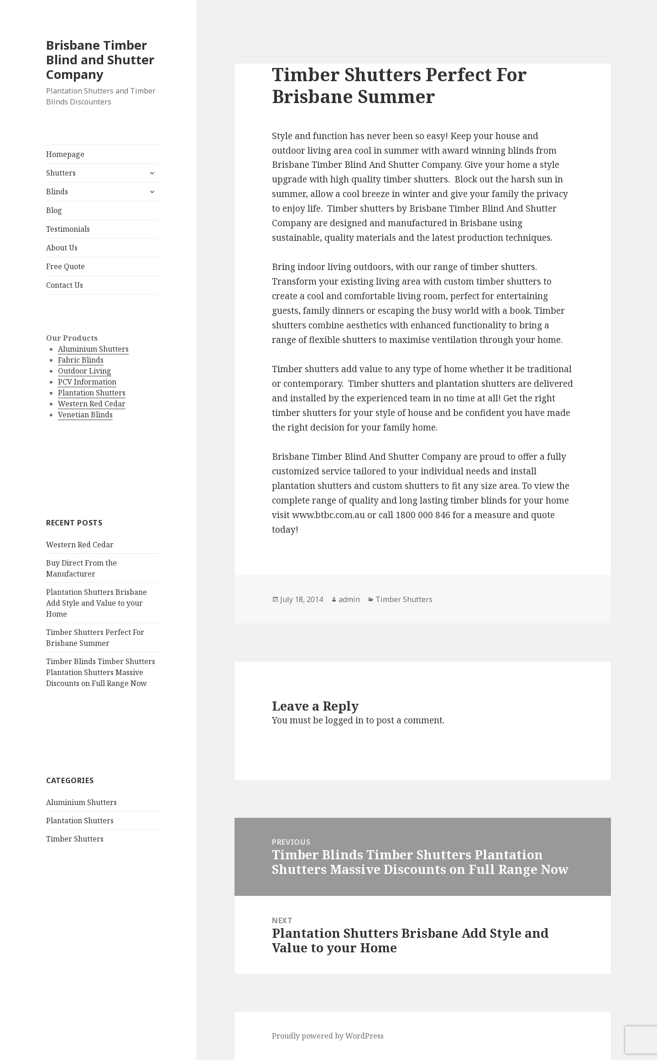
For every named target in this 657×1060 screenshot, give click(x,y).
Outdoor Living (84, 371)
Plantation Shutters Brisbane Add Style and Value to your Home (96, 603)
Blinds (57, 192)
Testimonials (68, 229)
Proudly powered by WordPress (328, 1036)
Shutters (61, 173)
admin (349, 599)
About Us (62, 248)
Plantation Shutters (91, 393)
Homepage (65, 154)
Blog (54, 210)
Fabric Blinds (81, 360)
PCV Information (87, 382)
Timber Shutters (75, 839)
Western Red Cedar (91, 404)
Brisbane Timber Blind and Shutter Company (100, 59)
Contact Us (64, 285)
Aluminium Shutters (93, 349)
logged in (344, 720)
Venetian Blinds (85, 415)
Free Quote (65, 266)
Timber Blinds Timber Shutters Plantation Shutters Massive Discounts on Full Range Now (100, 672)
